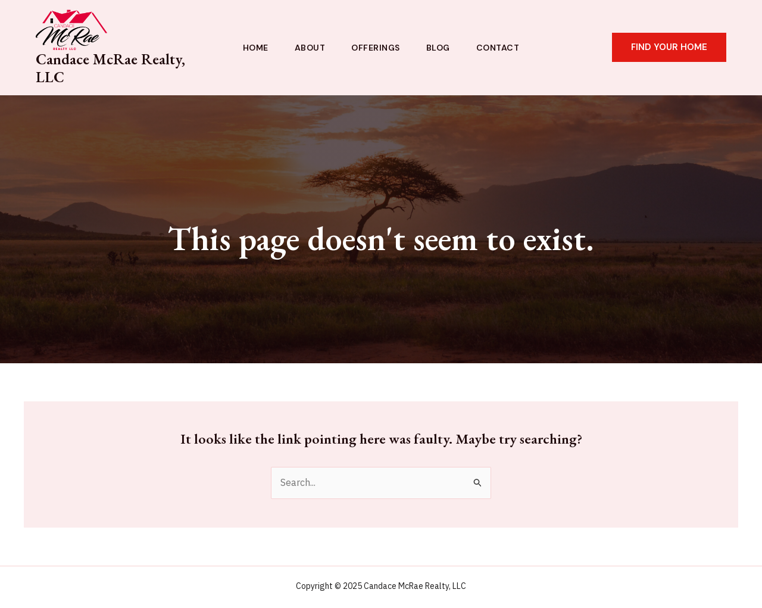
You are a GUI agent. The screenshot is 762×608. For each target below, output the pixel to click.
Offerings (375, 47)
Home (255, 47)
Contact (498, 47)
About (310, 47)
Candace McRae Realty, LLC (110, 67)
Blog (438, 47)
